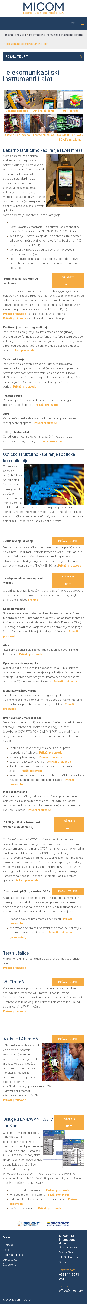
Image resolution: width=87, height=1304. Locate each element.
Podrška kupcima (13, 1254)
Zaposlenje (9, 1264)
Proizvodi (8, 1244)
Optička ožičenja (43, 109)
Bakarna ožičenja (17, 109)
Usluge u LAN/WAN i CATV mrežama (70, 135)
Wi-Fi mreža (70, 109)
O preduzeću (10, 1259)
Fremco (33, 599)
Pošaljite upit (16, 56)
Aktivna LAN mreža (17, 133)
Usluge (7, 1249)
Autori (28, 1299)
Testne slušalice (43, 133)
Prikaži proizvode (14, 314)
